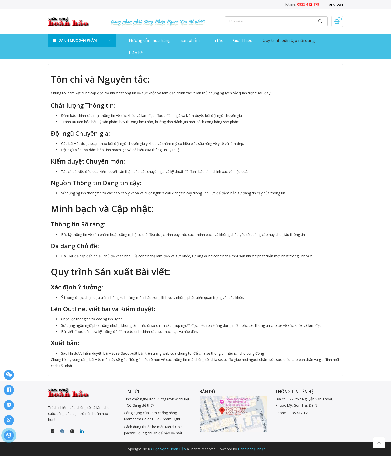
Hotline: (301, 4)
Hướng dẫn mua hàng (150, 40)
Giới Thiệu (242, 40)
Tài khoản (335, 4)
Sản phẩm (190, 40)
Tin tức (216, 40)
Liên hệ (136, 53)
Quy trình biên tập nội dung (289, 40)
